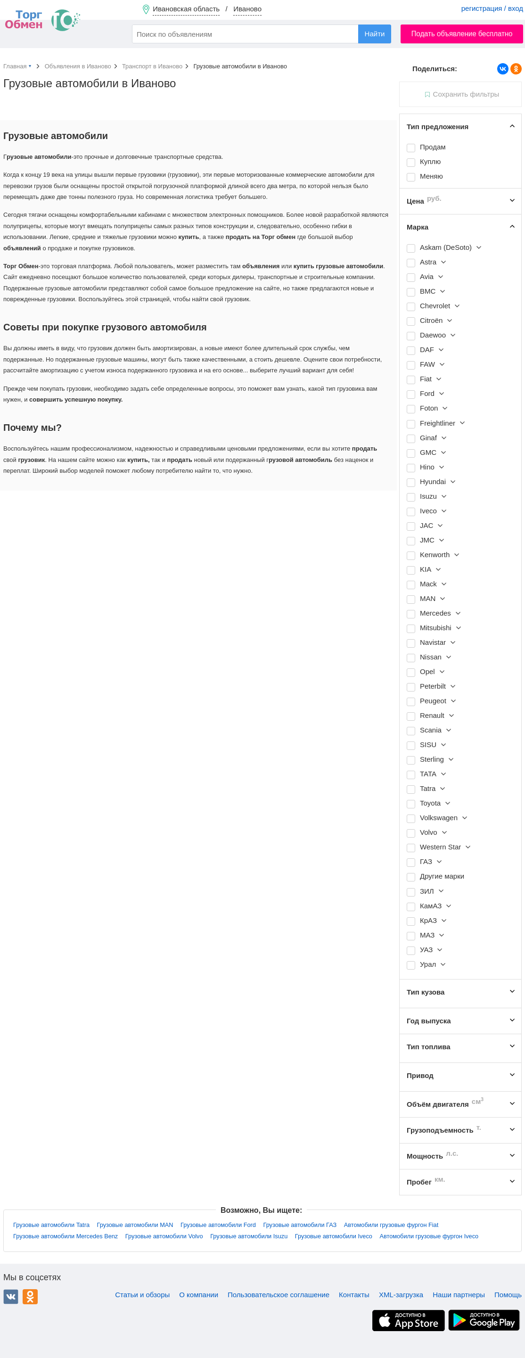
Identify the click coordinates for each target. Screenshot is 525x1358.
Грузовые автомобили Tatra (51, 1224)
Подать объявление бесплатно (462, 34)
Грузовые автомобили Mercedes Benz (65, 1236)
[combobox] (261, 34)
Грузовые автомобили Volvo (164, 1236)
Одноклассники (30, 1296)
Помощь (508, 1295)
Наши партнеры (459, 1295)
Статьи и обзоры (142, 1295)
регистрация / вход (492, 8)
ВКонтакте (10, 1296)
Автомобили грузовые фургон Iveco (428, 1236)
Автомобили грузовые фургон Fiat (391, 1224)
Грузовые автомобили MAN (135, 1224)
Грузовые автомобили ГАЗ (299, 1224)
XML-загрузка (401, 1295)
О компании (198, 1295)
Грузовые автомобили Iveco (333, 1236)
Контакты (354, 1295)
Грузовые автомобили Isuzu (248, 1236)
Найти (375, 34)
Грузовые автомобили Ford (218, 1224)
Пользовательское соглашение (278, 1295)
